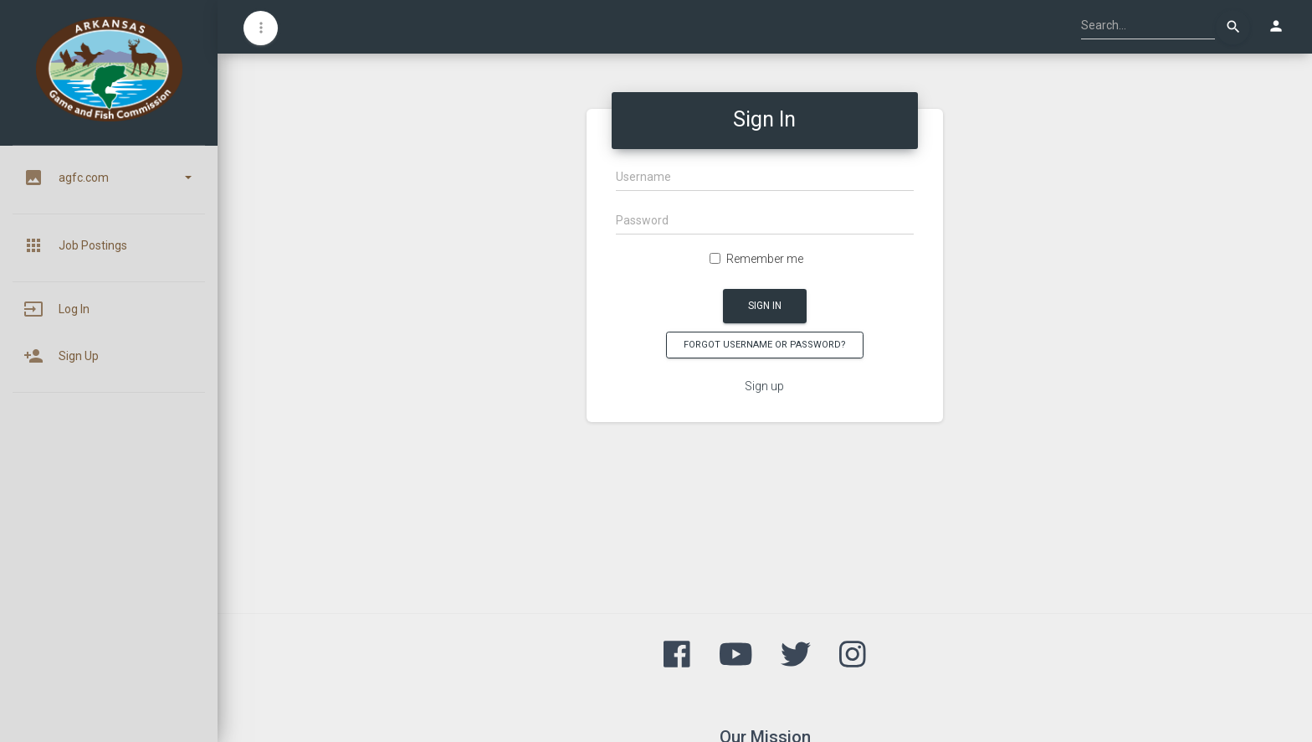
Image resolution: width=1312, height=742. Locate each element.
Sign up (764, 386)
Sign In (765, 306)
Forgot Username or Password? (765, 344)
